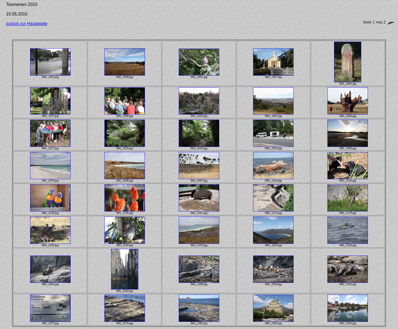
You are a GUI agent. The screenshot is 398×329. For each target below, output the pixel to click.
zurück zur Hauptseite (26, 23)
